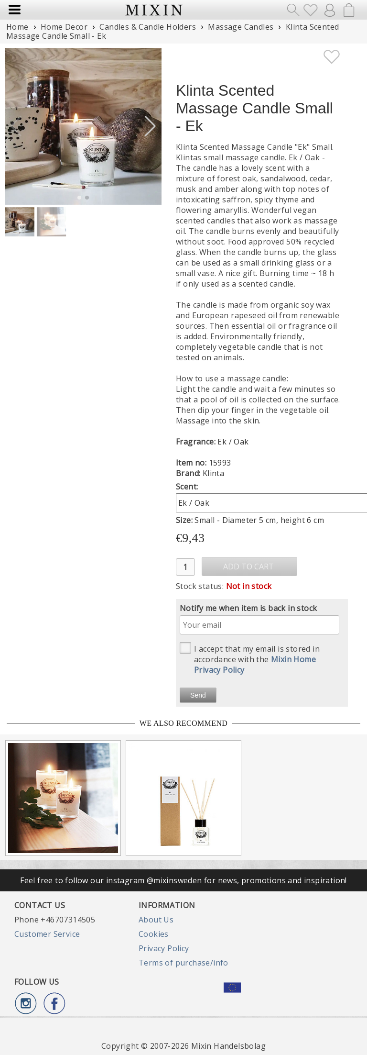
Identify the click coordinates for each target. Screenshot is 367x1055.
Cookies (154, 934)
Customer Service (47, 934)
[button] (150, 126)
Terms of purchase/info (183, 962)
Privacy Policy (164, 948)
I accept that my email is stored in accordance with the (250, 658)
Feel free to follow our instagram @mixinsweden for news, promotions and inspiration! (183, 880)
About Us (156, 919)
